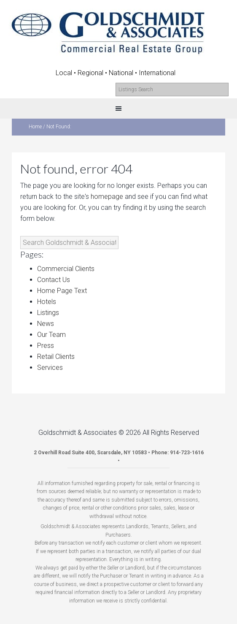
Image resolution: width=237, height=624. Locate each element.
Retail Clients (56, 357)
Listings (48, 313)
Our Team (51, 335)
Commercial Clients (65, 269)
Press (45, 346)
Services (50, 368)
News (45, 324)
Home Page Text (62, 291)
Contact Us (53, 280)
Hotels (46, 302)
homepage (107, 197)
